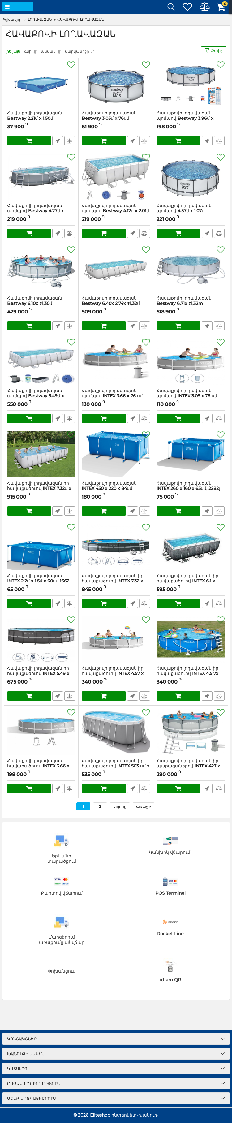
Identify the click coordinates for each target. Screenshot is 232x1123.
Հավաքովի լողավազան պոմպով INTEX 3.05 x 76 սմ (191, 396)
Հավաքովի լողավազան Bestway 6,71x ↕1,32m (184, 301)
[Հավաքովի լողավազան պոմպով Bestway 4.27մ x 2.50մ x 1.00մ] (41, 176)
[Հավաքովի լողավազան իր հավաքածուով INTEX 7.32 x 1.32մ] (116, 547)
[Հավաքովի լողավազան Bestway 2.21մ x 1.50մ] (41, 84)
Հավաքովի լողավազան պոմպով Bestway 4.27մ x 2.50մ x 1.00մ (35, 211)
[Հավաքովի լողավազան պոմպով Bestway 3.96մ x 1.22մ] (191, 84)
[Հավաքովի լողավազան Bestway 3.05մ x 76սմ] (116, 84)
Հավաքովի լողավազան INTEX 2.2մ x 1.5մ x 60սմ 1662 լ (41, 581)
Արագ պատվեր (57, 140)
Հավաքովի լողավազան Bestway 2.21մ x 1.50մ (34, 115)
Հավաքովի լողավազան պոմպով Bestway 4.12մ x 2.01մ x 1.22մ (115, 211)
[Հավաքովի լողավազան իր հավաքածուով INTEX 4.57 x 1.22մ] (116, 639)
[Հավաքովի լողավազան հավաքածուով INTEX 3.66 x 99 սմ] (41, 732)
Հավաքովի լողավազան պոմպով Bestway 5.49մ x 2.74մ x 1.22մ (35, 396)
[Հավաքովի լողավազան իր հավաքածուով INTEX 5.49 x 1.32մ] (41, 639)
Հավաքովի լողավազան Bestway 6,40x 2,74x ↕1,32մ (111, 301)
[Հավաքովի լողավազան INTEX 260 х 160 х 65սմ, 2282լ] (191, 454)
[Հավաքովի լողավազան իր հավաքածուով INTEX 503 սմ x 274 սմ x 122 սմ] (116, 732)
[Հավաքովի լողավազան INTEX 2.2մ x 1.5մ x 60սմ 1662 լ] (41, 547)
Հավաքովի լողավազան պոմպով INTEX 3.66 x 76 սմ (116, 396)
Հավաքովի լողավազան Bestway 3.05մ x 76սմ (109, 115)
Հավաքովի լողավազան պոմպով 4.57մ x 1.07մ (191, 211)
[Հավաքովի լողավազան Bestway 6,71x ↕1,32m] (191, 269)
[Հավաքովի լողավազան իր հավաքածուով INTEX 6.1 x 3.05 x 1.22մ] (191, 547)
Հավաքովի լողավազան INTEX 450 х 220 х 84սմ (116, 489)
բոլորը (120, 806)
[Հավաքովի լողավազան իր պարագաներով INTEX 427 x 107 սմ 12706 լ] (191, 732)
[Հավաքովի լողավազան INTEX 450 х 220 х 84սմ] (116, 454)
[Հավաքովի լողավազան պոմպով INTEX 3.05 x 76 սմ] (191, 362)
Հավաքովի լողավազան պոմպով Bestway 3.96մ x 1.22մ (185, 118)
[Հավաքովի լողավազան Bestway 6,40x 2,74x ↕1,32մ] (116, 269)
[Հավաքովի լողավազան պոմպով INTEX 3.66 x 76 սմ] (116, 362)
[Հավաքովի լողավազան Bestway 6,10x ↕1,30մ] (41, 269)
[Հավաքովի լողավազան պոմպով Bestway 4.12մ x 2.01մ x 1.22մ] (116, 176)
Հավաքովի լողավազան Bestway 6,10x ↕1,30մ (34, 301)
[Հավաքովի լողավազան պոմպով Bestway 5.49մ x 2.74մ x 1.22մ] (41, 362)
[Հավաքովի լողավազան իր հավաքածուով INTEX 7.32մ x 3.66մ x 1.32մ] (41, 454)
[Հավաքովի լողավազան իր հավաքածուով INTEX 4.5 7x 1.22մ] (191, 639)
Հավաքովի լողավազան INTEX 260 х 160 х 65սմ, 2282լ (191, 489)
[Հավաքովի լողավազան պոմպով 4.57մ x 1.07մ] (191, 176)
